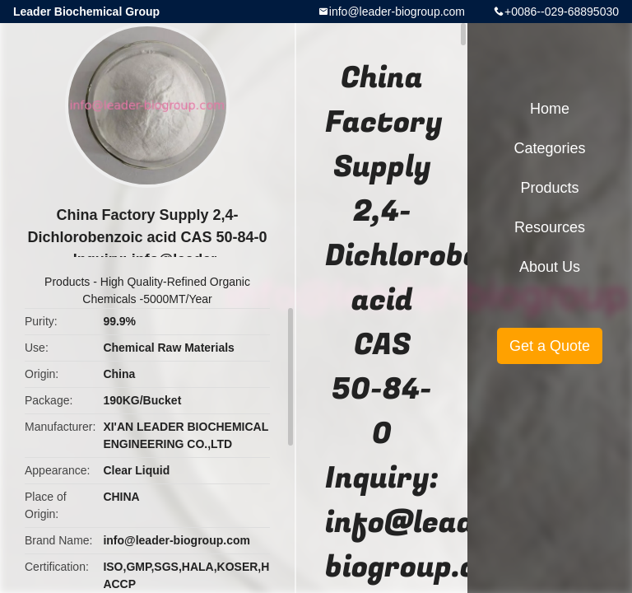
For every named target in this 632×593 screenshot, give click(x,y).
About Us (549, 267)
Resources (549, 227)
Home (549, 108)
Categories (549, 148)
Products (67, 281)
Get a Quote (549, 346)
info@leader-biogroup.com (397, 11)
